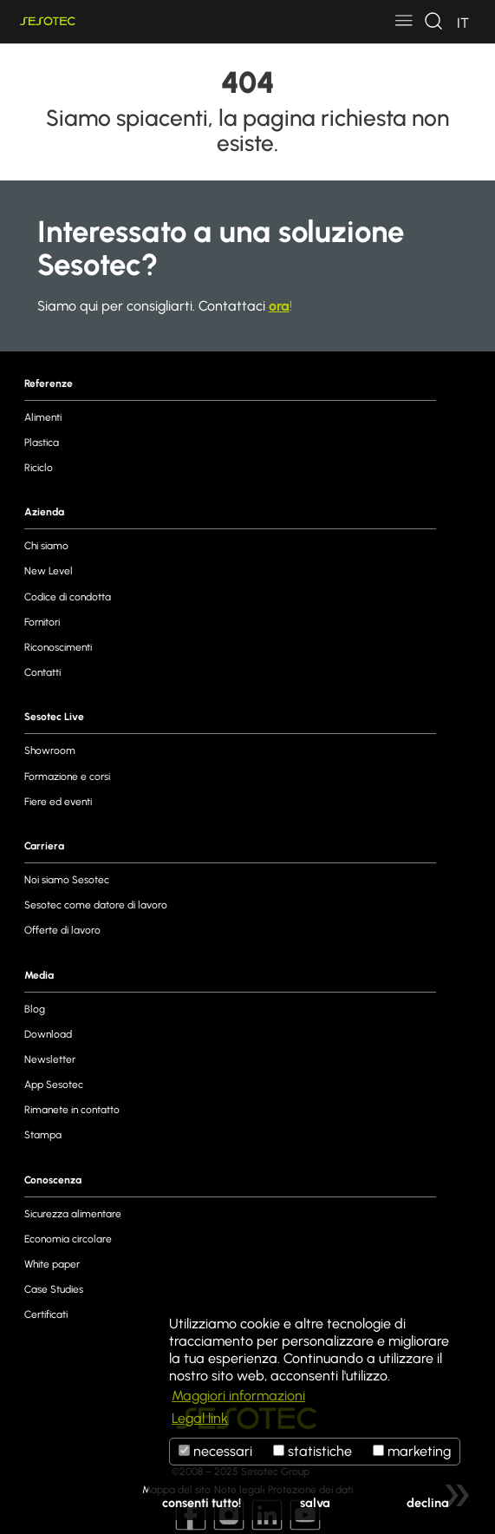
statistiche (312, 1451)
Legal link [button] (200, 1418)
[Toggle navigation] (404, 21)
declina (428, 1503)
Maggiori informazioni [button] (238, 1395)
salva (315, 1503)
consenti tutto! (201, 1503)
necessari (215, 1451)
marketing (412, 1451)
